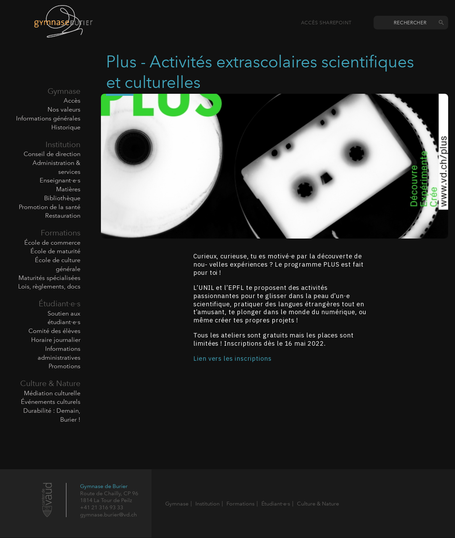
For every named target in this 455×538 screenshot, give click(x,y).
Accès (72, 100)
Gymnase (64, 91)
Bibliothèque (62, 198)
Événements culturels (50, 402)
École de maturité (55, 251)
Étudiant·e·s (59, 303)
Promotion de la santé (49, 207)
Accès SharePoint (326, 23)
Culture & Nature (50, 383)
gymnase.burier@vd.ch (108, 514)
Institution (63, 144)
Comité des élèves (54, 331)
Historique (65, 127)
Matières (68, 189)
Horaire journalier (55, 340)
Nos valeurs (64, 109)
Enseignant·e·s (60, 180)
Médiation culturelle (52, 393)
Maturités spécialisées (49, 278)
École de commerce (52, 242)
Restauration (62, 215)
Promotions (64, 366)
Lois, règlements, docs (49, 286)
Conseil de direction (52, 154)
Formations (60, 233)
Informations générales (48, 118)
